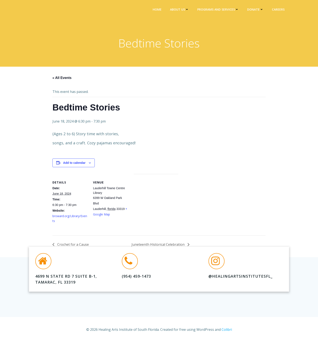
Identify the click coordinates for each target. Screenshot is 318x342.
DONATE (256, 10)
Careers (278, 10)
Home (157, 10)
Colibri (227, 329)
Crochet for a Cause (72, 245)
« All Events (61, 78)
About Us (179, 10)
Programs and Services (218, 10)
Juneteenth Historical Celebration (158, 245)
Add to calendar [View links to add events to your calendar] (74, 163)
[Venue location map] (156, 203)
